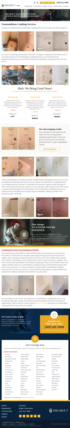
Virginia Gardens (56, 376)
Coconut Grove (9, 370)
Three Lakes (55, 370)
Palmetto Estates (40, 376)
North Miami (39, 363)
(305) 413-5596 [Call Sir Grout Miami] (62, 3)
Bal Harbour (8, 356)
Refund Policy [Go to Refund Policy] (32, 424)
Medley (22, 385)
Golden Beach (24, 356)
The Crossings (55, 365)
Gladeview (8, 394)
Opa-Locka (39, 372)
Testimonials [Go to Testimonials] (58, 6)
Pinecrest (38, 381)
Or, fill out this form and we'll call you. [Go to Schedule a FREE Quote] (54, 330)
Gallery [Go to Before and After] (45, 6)
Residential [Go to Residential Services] (28, 6)
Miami (22, 387)
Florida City (8, 389)
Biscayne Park (9, 361)
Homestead (24, 367)
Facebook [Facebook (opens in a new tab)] (24, 416)
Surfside (54, 359)
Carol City (7, 367)
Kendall (23, 374)
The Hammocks (56, 367)
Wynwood (54, 389)
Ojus (37, 367)
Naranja (38, 359)
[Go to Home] (12, 5)
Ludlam (23, 383)
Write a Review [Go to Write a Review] (34, 2)
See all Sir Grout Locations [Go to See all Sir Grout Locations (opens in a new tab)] (27, 397)
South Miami (39, 394)
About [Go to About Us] (50, 6)
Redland (38, 387)
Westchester (55, 385)
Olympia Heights (40, 370)
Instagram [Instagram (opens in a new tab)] (20, 416)
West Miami (55, 383)
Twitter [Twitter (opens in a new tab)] (27, 416)
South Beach (39, 392)
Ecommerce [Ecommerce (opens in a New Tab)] (59, 424)
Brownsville (8, 365)
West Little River (56, 381)
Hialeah (23, 363)
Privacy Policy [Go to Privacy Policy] (12, 424)
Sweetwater (55, 361)
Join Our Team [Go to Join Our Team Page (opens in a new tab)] (25, 411)
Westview (54, 387)
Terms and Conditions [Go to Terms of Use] (22, 424)
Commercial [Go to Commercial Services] (37, 6)
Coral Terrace (9, 374)
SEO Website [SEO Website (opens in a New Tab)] (53, 424)
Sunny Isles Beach (56, 356)
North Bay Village (40, 361)
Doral (6, 383)
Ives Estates (24, 372)
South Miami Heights (57, 354)
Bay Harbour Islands (10, 359)
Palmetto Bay (39, 374)
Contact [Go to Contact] (65, 6)
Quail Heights (39, 385)
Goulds (22, 361)
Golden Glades (25, 359)
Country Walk (8, 378)
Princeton (38, 383)
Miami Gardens (25, 392)
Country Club (8, 376)
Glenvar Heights (25, 354)
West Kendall (55, 378)
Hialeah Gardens (25, 365)
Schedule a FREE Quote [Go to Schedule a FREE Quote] (47, 3)
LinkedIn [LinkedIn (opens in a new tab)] (35, 416)
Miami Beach (24, 389)
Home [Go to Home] (4, 405)
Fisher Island (8, 387)
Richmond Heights (41, 389)
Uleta (53, 372)
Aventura (7, 354)
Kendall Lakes (24, 376)
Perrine (38, 378)
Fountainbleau (9, 392)
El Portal (7, 385)
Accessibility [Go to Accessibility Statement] (4, 424)
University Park (55, 374)
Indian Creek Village (26, 370)
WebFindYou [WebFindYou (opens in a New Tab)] (65, 424)
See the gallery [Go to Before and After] (49, 149)
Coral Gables (8, 372)
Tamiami (54, 363)
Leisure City (24, 381)
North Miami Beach (41, 365)
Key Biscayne (24, 378)
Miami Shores (39, 354)
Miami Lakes (24, 394)
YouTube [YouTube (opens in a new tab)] (31, 416)
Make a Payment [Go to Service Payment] (26, 408)
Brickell (7, 363)
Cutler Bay (8, 381)
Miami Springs (39, 356)
